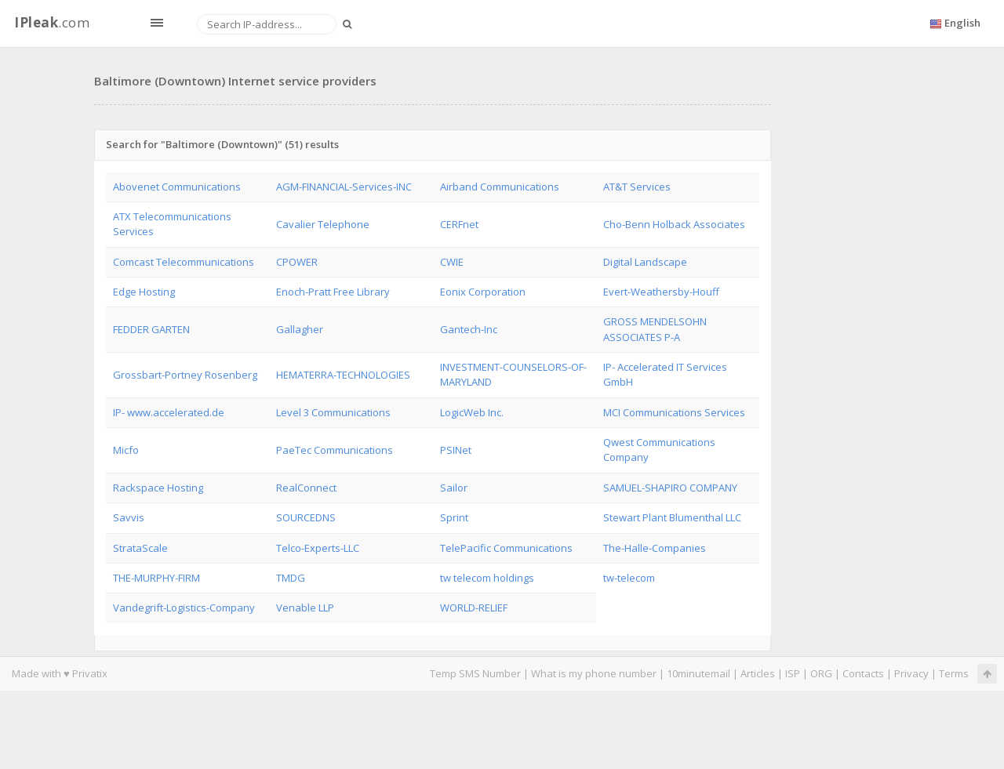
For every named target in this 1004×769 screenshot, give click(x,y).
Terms (954, 673)
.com (51, 22)
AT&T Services (637, 187)
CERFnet (459, 224)
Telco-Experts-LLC (317, 548)
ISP (792, 673)
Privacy (911, 673)
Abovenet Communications (177, 187)
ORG (821, 673)
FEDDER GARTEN (151, 329)
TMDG (290, 578)
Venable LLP (305, 607)
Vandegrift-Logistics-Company (184, 607)
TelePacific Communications (506, 548)
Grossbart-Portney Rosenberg (185, 375)
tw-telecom (629, 578)
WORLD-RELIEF (473, 607)
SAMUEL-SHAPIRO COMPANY (670, 488)
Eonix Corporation (483, 292)
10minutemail (698, 673)
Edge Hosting (144, 292)
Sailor (453, 488)
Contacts (863, 673)
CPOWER (297, 262)
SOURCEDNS (306, 517)
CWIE (452, 262)
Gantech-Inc (468, 329)
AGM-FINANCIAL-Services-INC (344, 187)
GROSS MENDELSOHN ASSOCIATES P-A (655, 328)
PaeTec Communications (334, 450)
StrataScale (140, 548)
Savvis (128, 517)
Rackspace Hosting (158, 488)
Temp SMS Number (475, 673)
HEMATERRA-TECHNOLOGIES (343, 375)
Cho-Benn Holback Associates (674, 224)
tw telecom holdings (487, 578)
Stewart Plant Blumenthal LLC (672, 517)
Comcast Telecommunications (183, 262)
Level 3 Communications (333, 412)
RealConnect (306, 488)
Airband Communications (499, 187)
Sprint (454, 517)
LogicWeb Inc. (472, 412)
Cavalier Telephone (322, 224)
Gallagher (299, 329)
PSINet (455, 450)
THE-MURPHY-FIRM (156, 578)
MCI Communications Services (674, 412)
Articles (757, 673)
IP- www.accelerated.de (168, 412)
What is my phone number (594, 673)
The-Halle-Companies (654, 548)
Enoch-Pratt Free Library (333, 292)
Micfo (126, 450)
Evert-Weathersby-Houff (661, 292)
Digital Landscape (645, 262)
